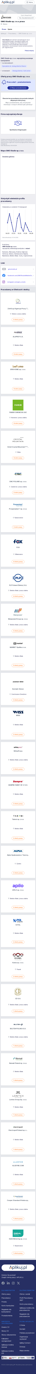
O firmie (22, 1325)
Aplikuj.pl (3, 33)
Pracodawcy (12, 33)
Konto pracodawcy (26, 1304)
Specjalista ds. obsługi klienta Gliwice (14, 66)
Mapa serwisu (24, 1351)
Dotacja (22, 1347)
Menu (29, 2)
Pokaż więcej (29, 50)
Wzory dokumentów (9, 1335)
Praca (4, 29)
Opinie (10, 29)
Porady (4, 1302)
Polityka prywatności (27, 1333)
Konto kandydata (8, 1306)
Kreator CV (5, 1327)
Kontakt (22, 1329)
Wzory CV (5, 1331)
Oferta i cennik (25, 1294)
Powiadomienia (7, 1316)
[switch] (18, 88)
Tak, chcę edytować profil (26, 18)
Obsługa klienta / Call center (21, 71)
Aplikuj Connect (25, 1343)
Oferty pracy (6, 1294)
